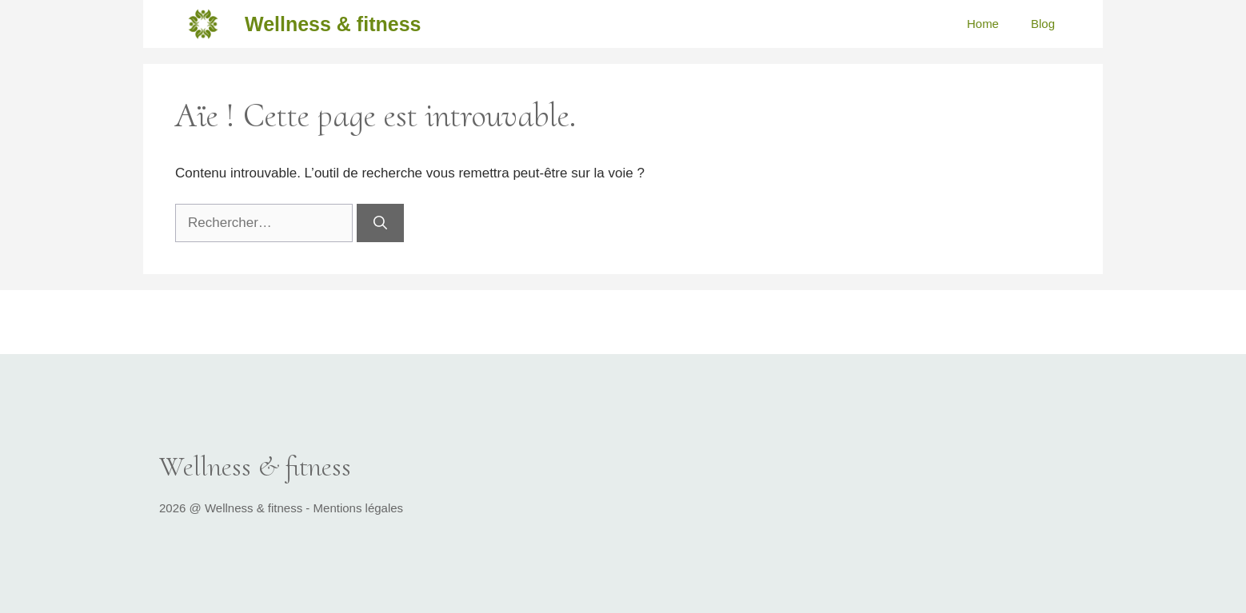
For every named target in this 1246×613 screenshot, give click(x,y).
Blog (1043, 23)
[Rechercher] (380, 223)
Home (983, 23)
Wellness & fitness (333, 24)
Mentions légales (358, 508)
